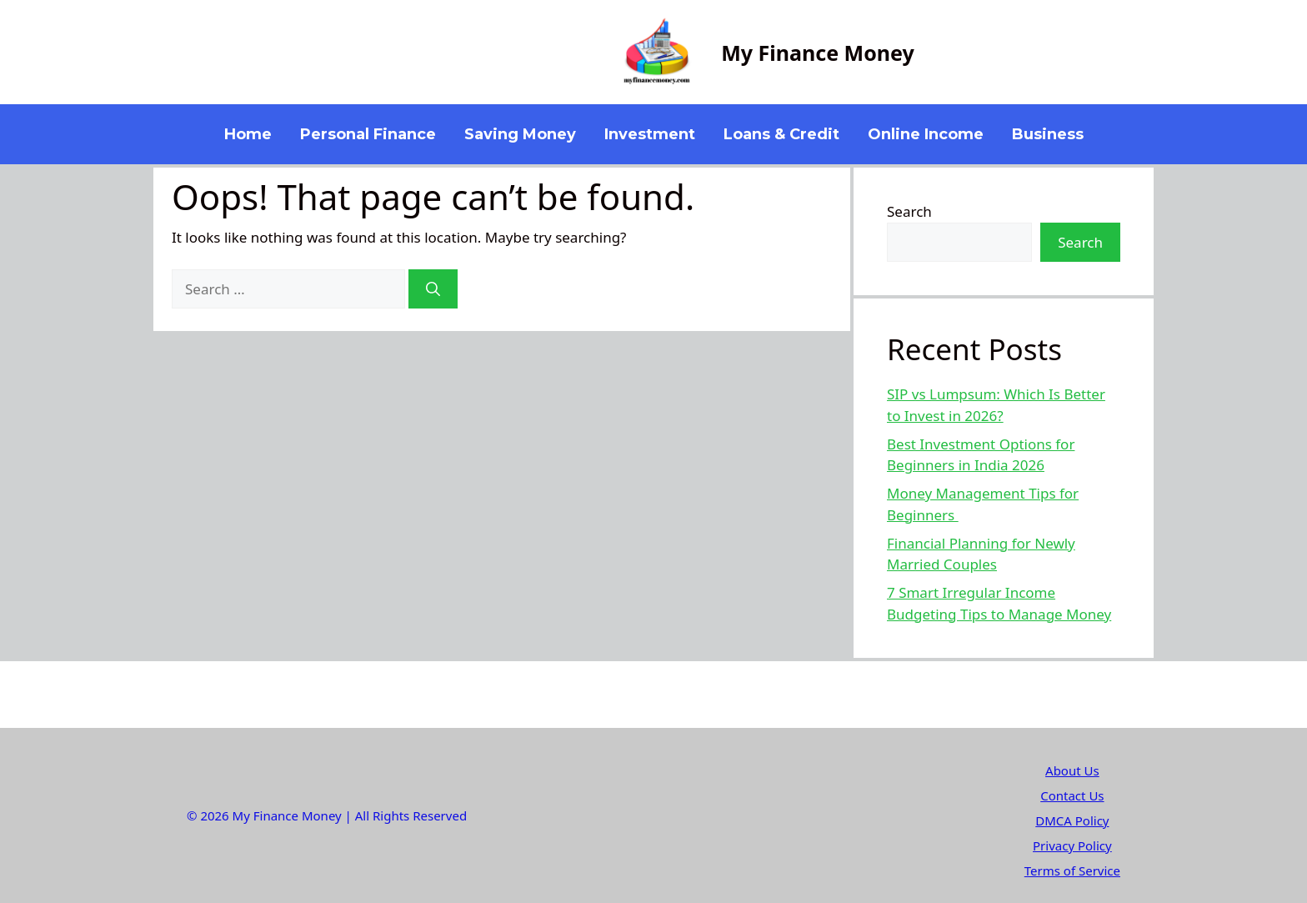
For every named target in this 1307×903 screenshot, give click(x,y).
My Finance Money (817, 52)
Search (909, 211)
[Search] (433, 289)
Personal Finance (368, 134)
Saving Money (520, 134)
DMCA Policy (1072, 820)
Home (248, 134)
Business (1048, 134)
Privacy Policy (1072, 845)
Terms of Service (1072, 870)
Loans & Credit (781, 134)
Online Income (926, 134)
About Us (1072, 770)
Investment (649, 134)
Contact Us (1072, 795)
